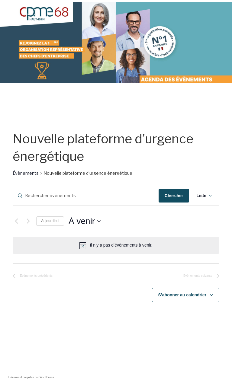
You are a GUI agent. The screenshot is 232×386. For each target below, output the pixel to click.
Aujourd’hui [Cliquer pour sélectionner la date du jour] (50, 221)
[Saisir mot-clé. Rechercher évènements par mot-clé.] (86, 195)
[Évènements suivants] (28, 221)
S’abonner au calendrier (182, 294)
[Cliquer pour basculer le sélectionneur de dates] (85, 221)
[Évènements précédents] (16, 221)
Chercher (174, 195)
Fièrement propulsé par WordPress (31, 377)
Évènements (26, 173)
